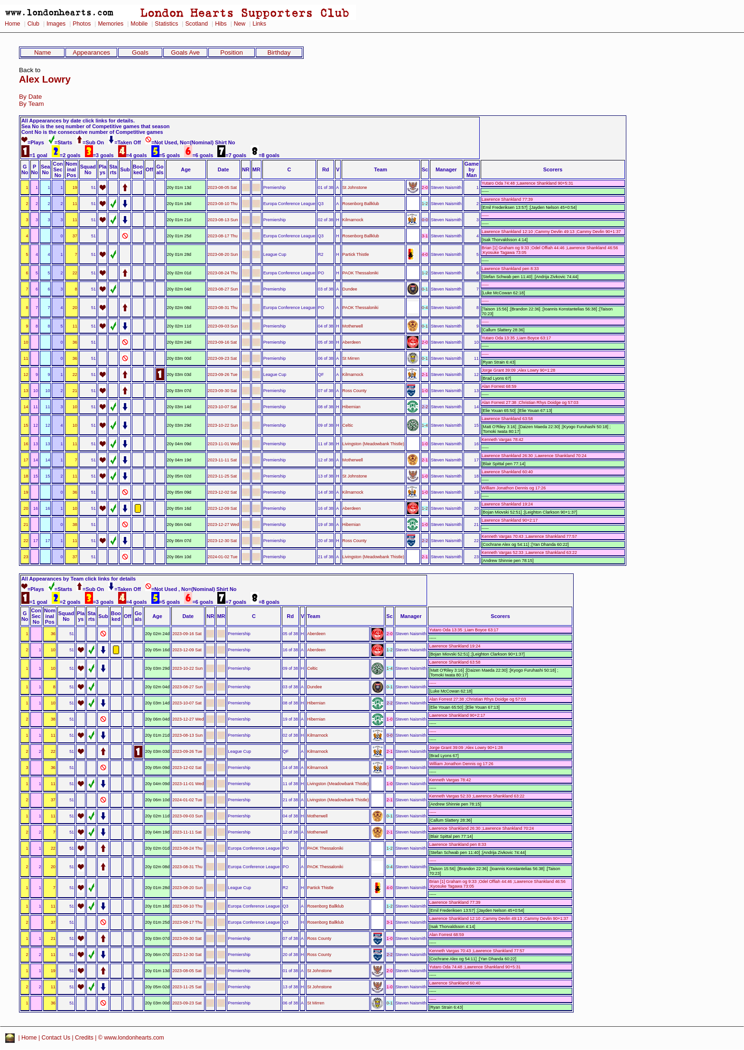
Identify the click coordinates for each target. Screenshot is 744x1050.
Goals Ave (185, 52)
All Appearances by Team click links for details (78, 578)
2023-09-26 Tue (223, 374)
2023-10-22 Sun (223, 425)
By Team (31, 103)
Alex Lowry (45, 79)
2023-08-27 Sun (223, 289)
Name (42, 52)
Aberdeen (352, 342)
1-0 (425, 390)
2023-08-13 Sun (223, 219)
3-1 (425, 236)
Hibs (220, 23)
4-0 (425, 254)
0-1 (425, 289)
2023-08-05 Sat (222, 187)
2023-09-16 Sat (222, 342)
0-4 (425, 307)
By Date (30, 96)
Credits (84, 1038)
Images (55, 23)
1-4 (425, 425)
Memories (110, 23)
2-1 (425, 374)
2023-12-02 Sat (222, 492)
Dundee (350, 289)
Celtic (348, 425)
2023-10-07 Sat (222, 406)
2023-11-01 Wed (223, 443)
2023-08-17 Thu (223, 236)
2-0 (425, 187)
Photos (82, 23)
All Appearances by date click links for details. (78, 120)
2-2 (425, 406)
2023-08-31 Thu (223, 307)
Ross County (355, 390)
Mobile (139, 23)
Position (231, 52)
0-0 (425, 219)
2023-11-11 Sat (222, 460)
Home (12, 23)
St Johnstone (355, 187)
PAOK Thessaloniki (361, 273)
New (239, 23)
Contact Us (56, 1038)
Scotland (196, 23)
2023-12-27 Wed (223, 524)
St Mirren (351, 358)
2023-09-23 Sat (222, 358)
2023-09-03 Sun (223, 326)
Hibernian (352, 406)
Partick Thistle (356, 254)
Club (33, 23)
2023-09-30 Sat (222, 390)
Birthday (278, 52)
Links (259, 23)
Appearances (91, 52)
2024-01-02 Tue (223, 556)
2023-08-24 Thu (223, 273)
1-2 (425, 203)
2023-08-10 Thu (223, 203)
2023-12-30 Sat (222, 540)
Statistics (166, 23)
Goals (140, 52)
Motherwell (353, 326)
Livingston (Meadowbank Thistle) (373, 443)
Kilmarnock (353, 219)
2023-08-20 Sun (223, 254)
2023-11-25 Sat (222, 476)
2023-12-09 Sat (222, 508)
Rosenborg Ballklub (361, 203)
